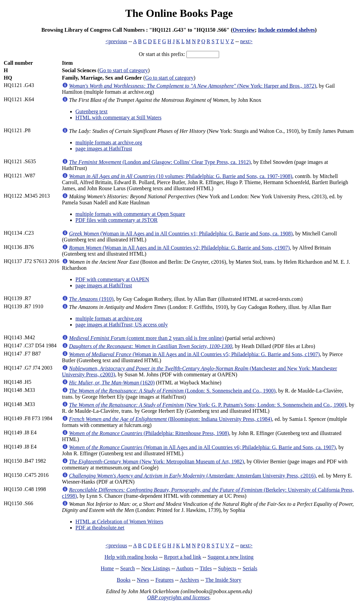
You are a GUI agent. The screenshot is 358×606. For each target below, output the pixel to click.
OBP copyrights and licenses (178, 597)
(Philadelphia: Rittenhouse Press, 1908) (149, 433)
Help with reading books (131, 557)
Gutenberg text (92, 111)
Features (164, 580)
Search (127, 568)
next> (246, 41)
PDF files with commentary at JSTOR (117, 220)
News (143, 580)
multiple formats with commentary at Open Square (130, 214)
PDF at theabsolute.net (100, 527)
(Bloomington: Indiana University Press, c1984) (170, 419)
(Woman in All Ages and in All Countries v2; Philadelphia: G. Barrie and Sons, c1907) (179, 248)
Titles (206, 568)
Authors (184, 568)
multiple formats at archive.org (109, 142)
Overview (244, 30)
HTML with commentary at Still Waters (118, 117)
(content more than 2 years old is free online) (146, 338)
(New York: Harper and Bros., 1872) (192, 86)
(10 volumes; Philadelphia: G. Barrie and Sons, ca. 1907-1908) (180, 176)
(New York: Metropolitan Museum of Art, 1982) (156, 461)
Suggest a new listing (230, 557)
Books (123, 580)
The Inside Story (223, 580)
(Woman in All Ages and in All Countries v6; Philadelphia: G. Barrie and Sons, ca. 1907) (202, 447)
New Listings (155, 568)
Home (107, 568)
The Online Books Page (179, 13)
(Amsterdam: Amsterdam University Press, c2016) (192, 476)
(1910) (91, 299)
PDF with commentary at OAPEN (112, 279)
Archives (189, 580)
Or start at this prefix (161, 54)
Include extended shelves (286, 30)
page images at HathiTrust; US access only (122, 324)
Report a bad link (182, 557)
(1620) (112, 382)
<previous (116, 41)
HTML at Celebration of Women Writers (119, 521)
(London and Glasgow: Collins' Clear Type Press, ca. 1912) (160, 162)
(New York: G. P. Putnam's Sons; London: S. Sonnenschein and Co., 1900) (207, 405)
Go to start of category (123, 70)
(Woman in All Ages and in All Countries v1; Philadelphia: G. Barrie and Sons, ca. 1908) (181, 233)
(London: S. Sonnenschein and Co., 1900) (172, 391)
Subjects (227, 568)
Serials (250, 568)
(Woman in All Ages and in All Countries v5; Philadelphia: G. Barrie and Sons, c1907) (194, 354)
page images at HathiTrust (104, 148)
